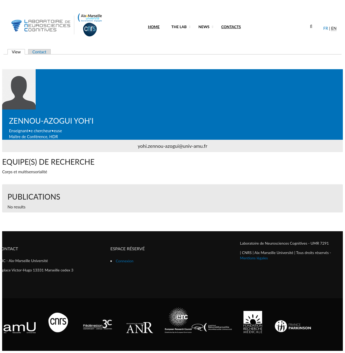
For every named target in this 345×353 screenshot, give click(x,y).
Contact (39, 51)
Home (153, 26)
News (203, 26)
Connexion (124, 261)
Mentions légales (254, 258)
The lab (179, 26)
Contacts (231, 26)
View (18, 51)
